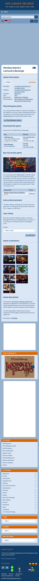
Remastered (18, 101)
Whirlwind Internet (15, 578)
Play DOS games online (9, 446)
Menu (6, 12)
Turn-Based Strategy (19, 512)
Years (5, 517)
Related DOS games (8, 458)
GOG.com (32, 193)
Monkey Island (27, 101)
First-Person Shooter (19, 486)
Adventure (17, 93)
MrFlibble (14, 318)
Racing (19, 495)
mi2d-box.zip (8, 137)
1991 (15, 95)
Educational (19, 478)
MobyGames (18, 97)
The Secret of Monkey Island (20, 302)
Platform (19, 490)
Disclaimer (19, 574)
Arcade (19, 476)
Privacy (11, 574)
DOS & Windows (19, 99)
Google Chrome (7, 116)
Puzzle (19, 493)
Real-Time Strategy (19, 498)
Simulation (19, 505)
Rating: (5, 227)
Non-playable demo (29, 137)
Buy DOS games (7, 448)
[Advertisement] (19, 42)
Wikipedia (25, 97)
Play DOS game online (13, 120)
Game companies (8, 462)
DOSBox (8, 82)
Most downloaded (8, 451)
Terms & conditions (7, 576)
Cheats (5, 465)
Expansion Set (19, 481)
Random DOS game (8, 460)
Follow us (5, 563)
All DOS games (7, 443)
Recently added (7, 455)
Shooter (19, 502)
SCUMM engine (28, 99)
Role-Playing (19, 500)
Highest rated (7, 453)
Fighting (19, 483)
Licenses (6, 527)
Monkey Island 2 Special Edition (14, 193)
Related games (8, 536)
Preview (25, 143)
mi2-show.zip (8, 144)
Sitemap (4, 574)
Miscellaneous (19, 488)
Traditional (19, 509)
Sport (19, 507)
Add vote (31, 235)
